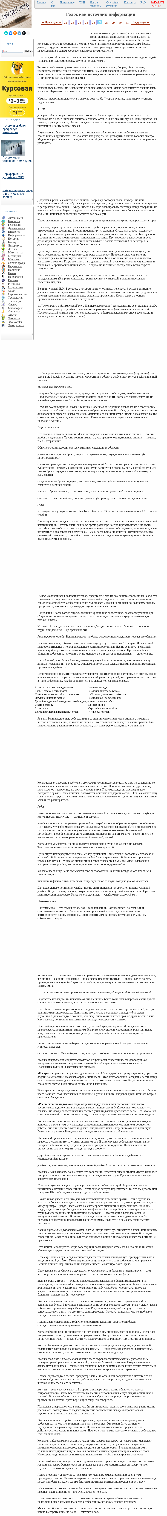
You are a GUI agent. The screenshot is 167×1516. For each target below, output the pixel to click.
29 (113, 22)
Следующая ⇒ (141, 22)
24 (79, 22)
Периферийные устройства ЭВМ (13, 175)
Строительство (17, 294)
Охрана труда (16, 262)
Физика (12, 304)
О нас (53, 4)
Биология (14, 221)
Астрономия (15, 217)
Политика (14, 269)
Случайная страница (112, 4)
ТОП (82, 2)
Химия (12, 315)
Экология (14, 318)
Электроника (16, 325)
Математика (15, 252)
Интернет (14, 231)
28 (106, 22)
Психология (15, 276)
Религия (13, 280)
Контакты (130, 2)
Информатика (16, 235)
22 (65, 22)
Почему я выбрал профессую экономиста (14, 129)
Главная (41, 2)
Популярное (67, 2)
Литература (15, 245)
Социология (15, 287)
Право (12, 273)
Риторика (14, 283)
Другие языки (16, 228)
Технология (15, 297)
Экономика (15, 321)
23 (72, 22)
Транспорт (14, 301)
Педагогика (15, 266)
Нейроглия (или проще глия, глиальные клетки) (18, 194)
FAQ (143, 2)
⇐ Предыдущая (51, 22)
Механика (14, 259)
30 (120, 22)
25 (86, 22)
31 (127, 22)
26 (93, 22)
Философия (15, 308)
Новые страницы (95, 4)
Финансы (14, 311)
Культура (13, 242)
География (14, 224)
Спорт (12, 290)
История (13, 238)
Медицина (14, 256)
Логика (12, 249)
